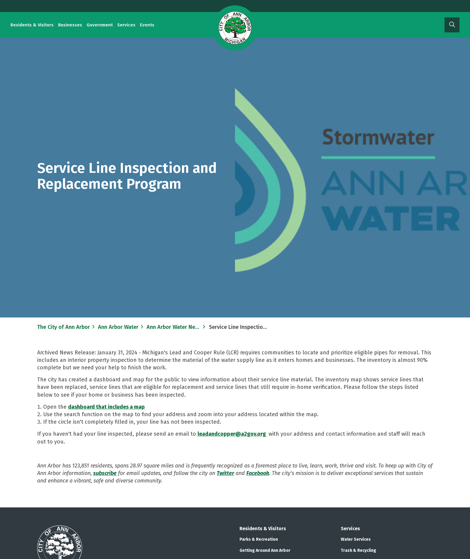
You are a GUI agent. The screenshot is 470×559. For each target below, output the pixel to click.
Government (100, 25)
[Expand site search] (452, 24)
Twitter (225, 473)
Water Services (356, 539)
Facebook (257, 473)
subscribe (105, 473)
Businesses (70, 25)
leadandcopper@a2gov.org (232, 434)
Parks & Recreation (258, 539)
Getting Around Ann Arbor (264, 550)
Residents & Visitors (32, 25)
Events (147, 25)
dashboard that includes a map (106, 407)
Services (126, 25)
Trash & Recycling (358, 550)
